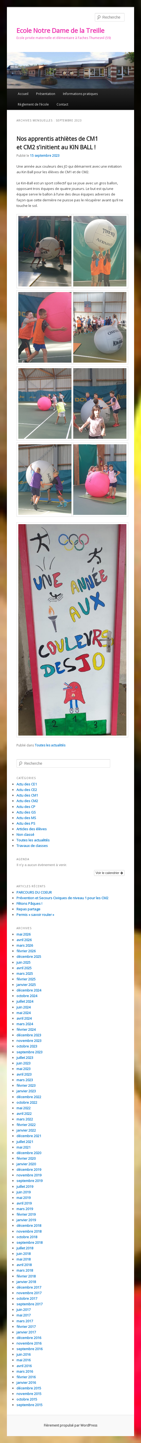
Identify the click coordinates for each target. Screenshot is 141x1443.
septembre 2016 (29, 1348)
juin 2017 (23, 1309)
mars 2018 (24, 1270)
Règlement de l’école (33, 104)
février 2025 (26, 979)
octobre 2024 (26, 995)
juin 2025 (23, 962)
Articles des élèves (31, 829)
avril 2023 (24, 1074)
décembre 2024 (28, 990)
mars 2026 (24, 945)
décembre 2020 (28, 1152)
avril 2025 (24, 968)
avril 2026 (24, 939)
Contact (62, 104)
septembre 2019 (29, 1180)
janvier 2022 (26, 1130)
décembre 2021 (28, 1135)
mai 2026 (23, 934)
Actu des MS (26, 817)
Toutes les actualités (50, 745)
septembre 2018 (29, 1242)
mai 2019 (23, 1197)
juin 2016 (23, 1354)
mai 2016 (23, 1360)
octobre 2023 (26, 1046)
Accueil (23, 94)
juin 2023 (23, 1063)
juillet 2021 (24, 1141)
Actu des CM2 (27, 800)
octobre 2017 (26, 1298)
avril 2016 (24, 1365)
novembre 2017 (28, 1292)
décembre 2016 (28, 1337)
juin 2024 (23, 1007)
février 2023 (26, 1085)
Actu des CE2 (26, 789)
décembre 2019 (28, 1169)
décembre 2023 (28, 1035)
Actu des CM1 (27, 795)
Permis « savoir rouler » (35, 914)
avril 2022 (24, 1113)
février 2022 (26, 1124)
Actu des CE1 (26, 784)
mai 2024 (23, 1012)
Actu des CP (25, 806)
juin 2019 (23, 1192)
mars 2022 (24, 1119)
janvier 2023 (26, 1091)
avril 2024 (24, 1018)
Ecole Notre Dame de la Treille (60, 30)
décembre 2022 (28, 1096)
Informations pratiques (80, 94)
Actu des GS (26, 812)
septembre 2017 (29, 1304)
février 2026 (26, 951)
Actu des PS (25, 823)
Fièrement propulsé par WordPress (70, 1425)
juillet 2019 (24, 1186)
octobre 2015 (26, 1399)
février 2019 (26, 1214)
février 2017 (26, 1326)
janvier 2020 (26, 1164)
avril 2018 (24, 1264)
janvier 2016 (26, 1382)
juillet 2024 (24, 1001)
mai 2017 (23, 1315)
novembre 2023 (28, 1040)
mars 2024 (24, 1024)
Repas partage (28, 909)
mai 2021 (23, 1147)
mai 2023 (23, 1068)
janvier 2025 (26, 984)
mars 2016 (24, 1371)
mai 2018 (23, 1259)
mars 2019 (24, 1208)
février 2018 (26, 1276)
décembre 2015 (28, 1388)
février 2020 (26, 1158)
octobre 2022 (26, 1102)
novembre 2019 (28, 1175)
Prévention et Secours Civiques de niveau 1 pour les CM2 (62, 898)
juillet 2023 (24, 1057)
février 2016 (26, 1377)
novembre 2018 (28, 1231)
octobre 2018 (26, 1237)
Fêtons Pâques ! (29, 903)
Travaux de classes (32, 845)
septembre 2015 (29, 1404)
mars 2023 (24, 1079)
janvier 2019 (26, 1220)
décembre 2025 (28, 956)
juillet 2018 (24, 1248)
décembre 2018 (28, 1225)
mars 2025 (24, 973)
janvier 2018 (26, 1281)
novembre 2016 (28, 1343)
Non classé (25, 834)
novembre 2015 (28, 1393)
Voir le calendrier (109, 873)
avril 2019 (24, 1203)
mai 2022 (23, 1108)
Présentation (45, 94)
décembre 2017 (28, 1287)
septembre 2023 (29, 1052)
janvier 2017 (26, 1332)
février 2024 (26, 1029)
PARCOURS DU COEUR (34, 892)
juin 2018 (23, 1253)
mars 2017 (24, 1321)
